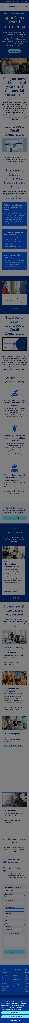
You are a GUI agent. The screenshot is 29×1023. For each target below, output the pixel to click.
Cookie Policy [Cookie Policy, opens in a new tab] (17, 1009)
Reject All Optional (14, 1017)
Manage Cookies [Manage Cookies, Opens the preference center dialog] (15, 1020)
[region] (14, 1010)
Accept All (14, 1012)
